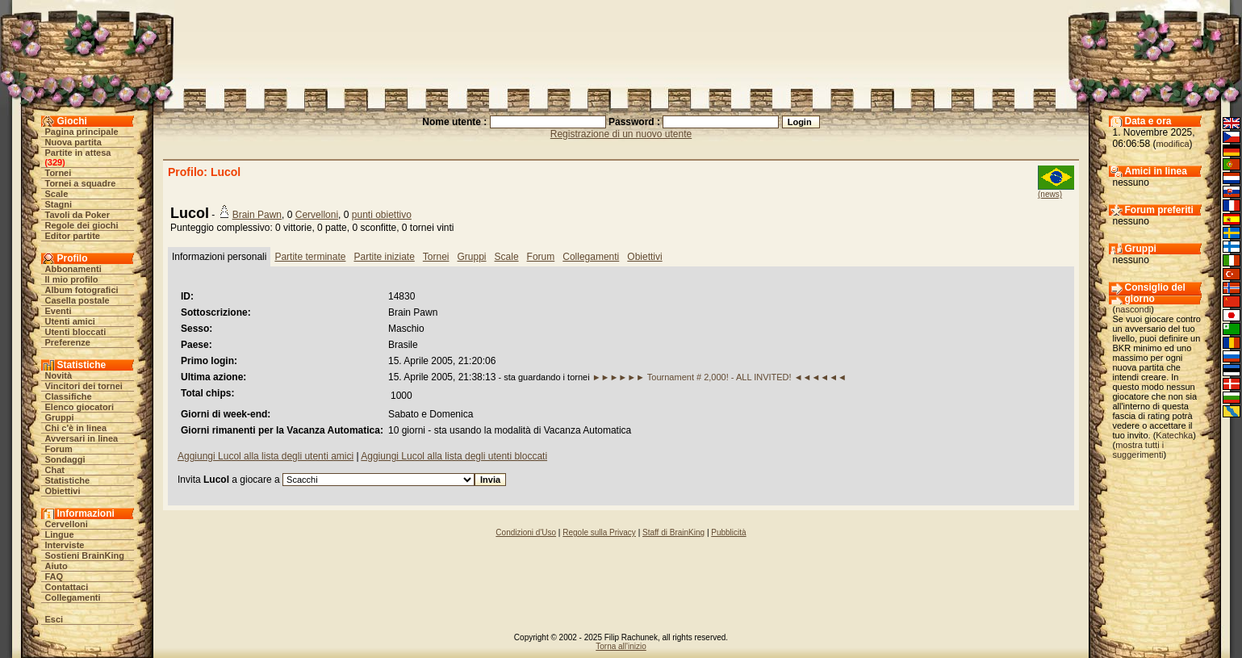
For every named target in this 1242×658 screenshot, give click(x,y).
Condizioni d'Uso (526, 532)
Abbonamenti (73, 269)
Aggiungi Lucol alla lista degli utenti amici (265, 456)
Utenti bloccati (76, 332)
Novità (59, 375)
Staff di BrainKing (673, 532)
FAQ (54, 576)
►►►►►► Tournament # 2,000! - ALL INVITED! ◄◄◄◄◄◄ (719, 377)
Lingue (59, 534)
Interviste (65, 545)
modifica (1173, 144)
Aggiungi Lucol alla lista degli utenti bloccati (454, 456)
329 (55, 162)
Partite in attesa (78, 152)
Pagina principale (82, 131)
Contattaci (67, 587)
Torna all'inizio (621, 646)
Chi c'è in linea (76, 428)
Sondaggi (65, 459)
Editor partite (72, 236)
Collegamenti (73, 597)
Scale (57, 194)
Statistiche (67, 480)
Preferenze (67, 342)
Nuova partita (73, 142)
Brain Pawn (257, 214)
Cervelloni (66, 524)
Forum (59, 449)
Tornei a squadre (80, 183)
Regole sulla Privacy (599, 532)
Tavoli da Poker (78, 215)
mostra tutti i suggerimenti (1139, 449)
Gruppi (59, 417)
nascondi (1133, 309)
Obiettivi (63, 491)
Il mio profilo (71, 279)
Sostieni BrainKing (84, 555)
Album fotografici (82, 290)
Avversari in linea (82, 438)
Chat (55, 470)
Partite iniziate (383, 256)
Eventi (58, 311)
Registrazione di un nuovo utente (621, 134)
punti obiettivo (382, 214)
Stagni (59, 204)
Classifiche (68, 396)
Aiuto (56, 566)
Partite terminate (309, 256)
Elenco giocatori (80, 407)
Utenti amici (70, 321)
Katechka (1174, 435)
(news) (1050, 194)
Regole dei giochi (82, 225)
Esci (54, 619)
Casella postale (77, 300)
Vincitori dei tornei (84, 386)
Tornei (58, 173)
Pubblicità (728, 532)
